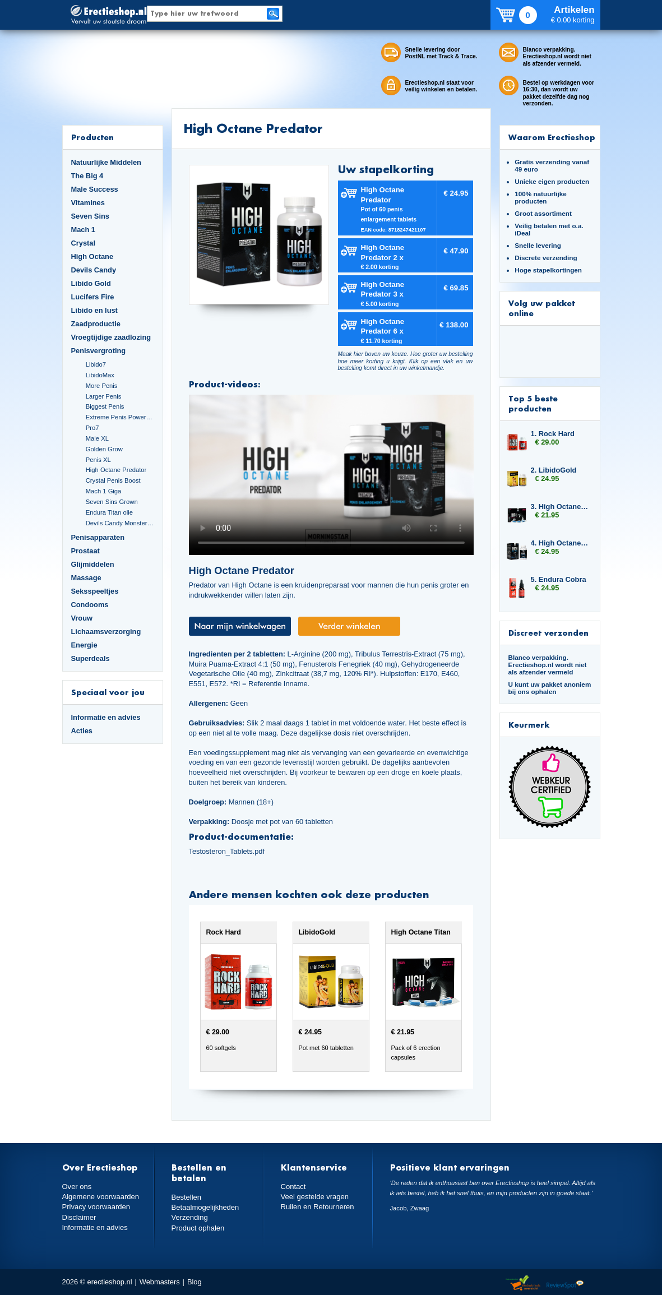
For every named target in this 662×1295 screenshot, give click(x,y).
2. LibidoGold (554, 470)
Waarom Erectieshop (551, 137)
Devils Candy (94, 270)
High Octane (92, 256)
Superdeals (90, 658)
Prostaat (85, 551)
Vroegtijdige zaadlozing (111, 337)
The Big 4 (87, 176)
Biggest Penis (105, 406)
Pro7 (92, 427)
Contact (293, 1186)
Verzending (189, 1217)
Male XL (97, 438)
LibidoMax (100, 375)
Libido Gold (91, 283)
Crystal (83, 243)
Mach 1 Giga (104, 491)
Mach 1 (83, 229)
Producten (92, 137)
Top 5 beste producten (533, 403)
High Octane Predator (116, 469)
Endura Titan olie (109, 512)
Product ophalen (198, 1227)
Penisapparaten (98, 537)
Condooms (90, 604)
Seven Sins (90, 216)
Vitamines (88, 202)
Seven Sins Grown (112, 501)
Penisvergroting (98, 350)
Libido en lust (94, 310)
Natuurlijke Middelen (106, 162)
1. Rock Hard (553, 433)
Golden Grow (104, 449)
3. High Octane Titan (560, 506)
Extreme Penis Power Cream (120, 417)
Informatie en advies (106, 717)
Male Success (94, 189)
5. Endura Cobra (558, 579)
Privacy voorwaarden (95, 1206)
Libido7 (96, 364)
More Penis (102, 385)
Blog (194, 1282)
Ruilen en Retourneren (317, 1206)
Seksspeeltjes (95, 591)
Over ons (76, 1186)
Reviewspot (565, 1283)
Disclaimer (79, 1217)
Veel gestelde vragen (314, 1196)
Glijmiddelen (92, 564)
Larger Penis (104, 396)
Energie (84, 645)
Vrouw (82, 618)
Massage (86, 578)
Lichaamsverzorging (106, 631)
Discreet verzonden (548, 632)
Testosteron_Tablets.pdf (227, 851)
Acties (82, 731)
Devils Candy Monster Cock (120, 523)
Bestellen (186, 1197)
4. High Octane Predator (560, 543)
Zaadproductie (96, 324)
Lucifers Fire (92, 297)
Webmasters (160, 1282)
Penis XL (98, 459)
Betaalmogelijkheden (205, 1207)
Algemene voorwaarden (100, 1196)
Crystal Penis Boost (113, 480)
